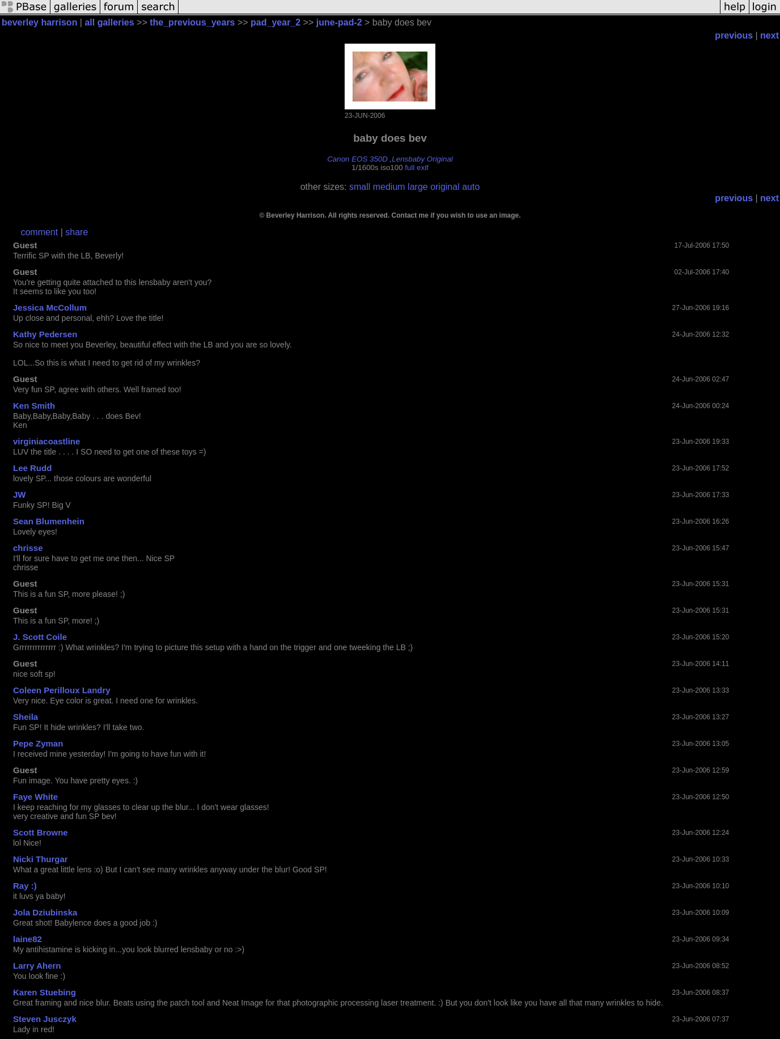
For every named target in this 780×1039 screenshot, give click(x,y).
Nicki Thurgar (40, 859)
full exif (416, 167)
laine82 (27, 939)
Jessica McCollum (50, 307)
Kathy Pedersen (45, 334)
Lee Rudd (32, 468)
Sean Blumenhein (48, 521)
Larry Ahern (37, 965)
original (445, 187)
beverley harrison (39, 22)
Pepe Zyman (38, 743)
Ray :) (25, 885)
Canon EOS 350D (357, 159)
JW (19, 494)
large (418, 187)
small (359, 187)
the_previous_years (192, 22)
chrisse (28, 548)
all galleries (109, 22)
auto (471, 187)
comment (39, 232)
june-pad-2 (339, 22)
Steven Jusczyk (45, 1019)
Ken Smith (34, 405)
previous (734, 35)
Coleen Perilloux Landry (62, 690)
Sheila (25, 717)
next (769, 35)
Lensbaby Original (422, 159)
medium (389, 187)
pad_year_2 (275, 22)
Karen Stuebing (44, 992)
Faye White (35, 796)
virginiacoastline (46, 441)
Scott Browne (40, 832)
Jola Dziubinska (45, 912)
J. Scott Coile (40, 637)
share (76, 232)
